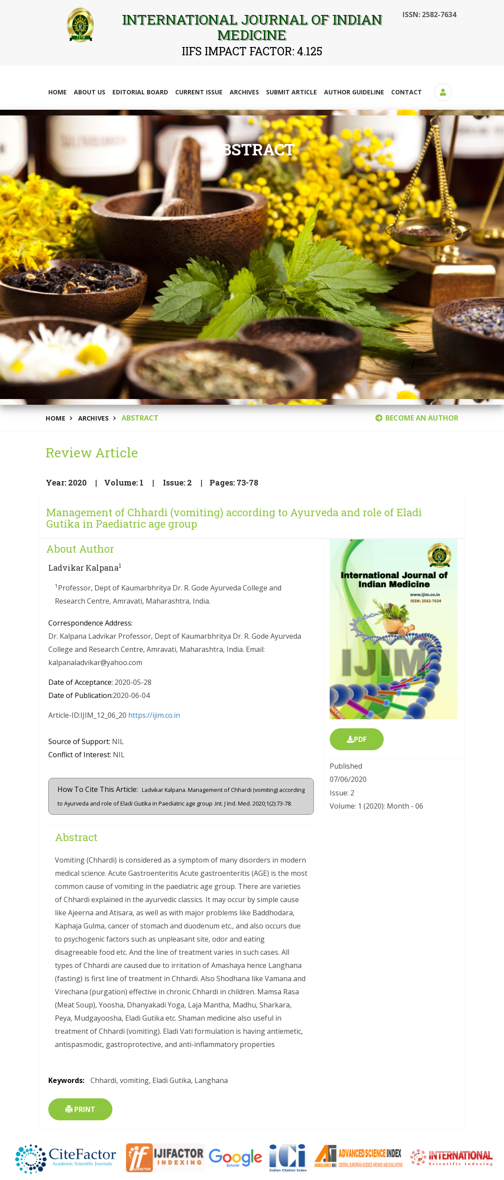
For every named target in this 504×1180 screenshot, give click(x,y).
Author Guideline (354, 92)
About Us (89, 92)
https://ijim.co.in (154, 715)
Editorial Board (140, 92)
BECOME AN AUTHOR (416, 418)
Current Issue (199, 92)
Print (80, 1110)
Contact (406, 92)
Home (57, 92)
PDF (357, 740)
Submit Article (291, 92)
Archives (244, 92)
